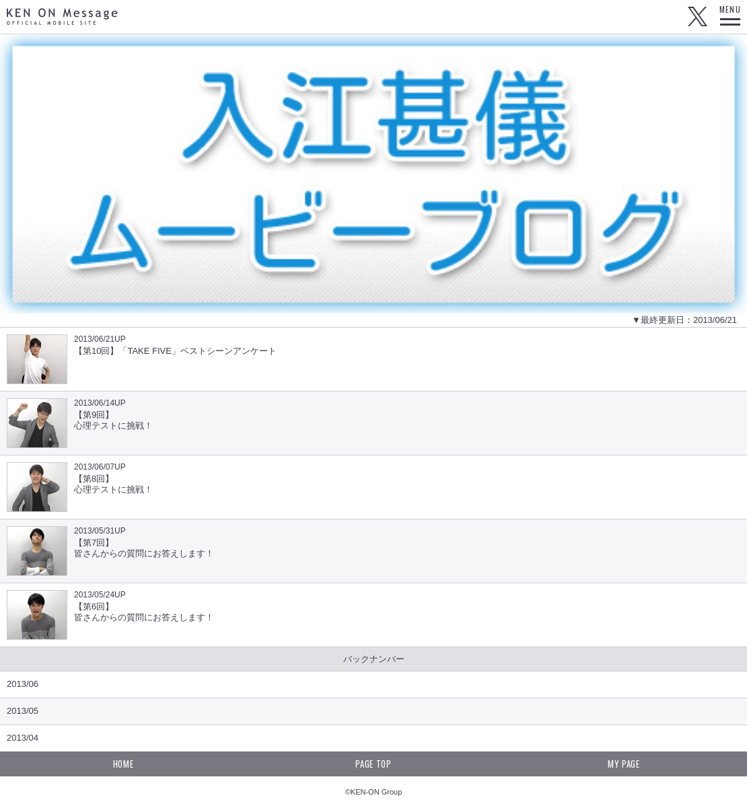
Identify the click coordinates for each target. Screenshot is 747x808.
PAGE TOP (373, 763)
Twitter (697, 17)
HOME (123, 763)
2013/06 (22, 684)
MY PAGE (624, 763)
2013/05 (22, 711)
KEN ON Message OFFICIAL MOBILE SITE (62, 16)
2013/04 (22, 738)
